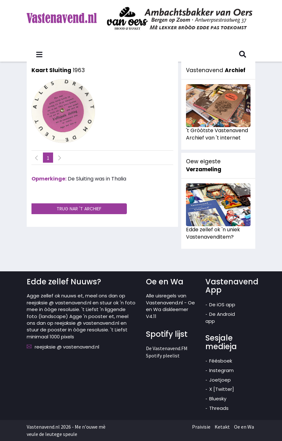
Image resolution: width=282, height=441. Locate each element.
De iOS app (222, 304)
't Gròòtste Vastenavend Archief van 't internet (217, 134)
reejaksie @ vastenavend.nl (67, 346)
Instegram (221, 370)
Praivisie (201, 427)
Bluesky (217, 398)
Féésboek (220, 360)
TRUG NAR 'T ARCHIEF (79, 209)
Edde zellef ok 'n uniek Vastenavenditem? (213, 233)
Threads (219, 408)
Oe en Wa (244, 427)
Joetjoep (220, 380)
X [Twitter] (221, 389)
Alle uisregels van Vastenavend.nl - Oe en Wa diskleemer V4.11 (170, 305)
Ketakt (222, 427)
